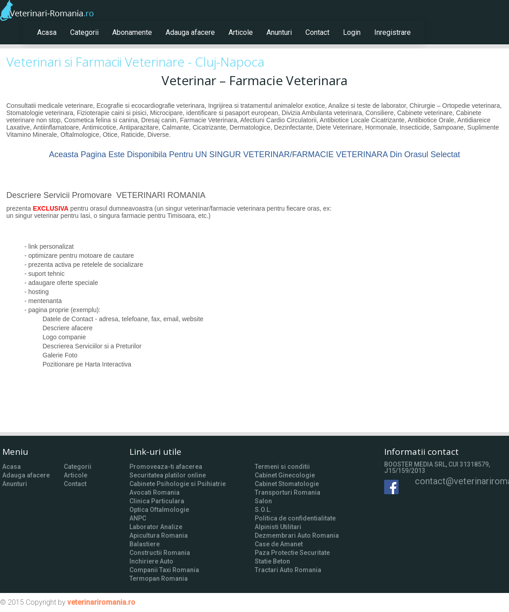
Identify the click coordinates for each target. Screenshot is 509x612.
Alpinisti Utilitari (278, 527)
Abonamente (132, 32)
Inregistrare (392, 32)
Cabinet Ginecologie (285, 475)
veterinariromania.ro (101, 602)
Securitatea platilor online (167, 475)
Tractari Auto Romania (288, 570)
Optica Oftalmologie (159, 509)
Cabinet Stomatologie (287, 484)
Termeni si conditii (282, 466)
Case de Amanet (279, 544)
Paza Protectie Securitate (292, 552)
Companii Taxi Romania (164, 570)
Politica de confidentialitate (295, 518)
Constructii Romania (159, 552)
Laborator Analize (155, 527)
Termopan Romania (158, 578)
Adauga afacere (190, 32)
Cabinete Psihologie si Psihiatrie (177, 484)
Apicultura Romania (158, 535)
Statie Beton (272, 561)
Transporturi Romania (287, 492)
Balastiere (144, 544)
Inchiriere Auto (151, 561)
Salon (263, 501)
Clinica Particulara (156, 501)
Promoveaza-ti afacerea (165, 466)
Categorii (84, 32)
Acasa (47, 32)
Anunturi (279, 32)
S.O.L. (263, 509)
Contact (317, 32)
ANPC (137, 518)
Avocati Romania (154, 492)
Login (352, 32)
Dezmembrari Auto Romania (297, 535)
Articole (240, 32)
